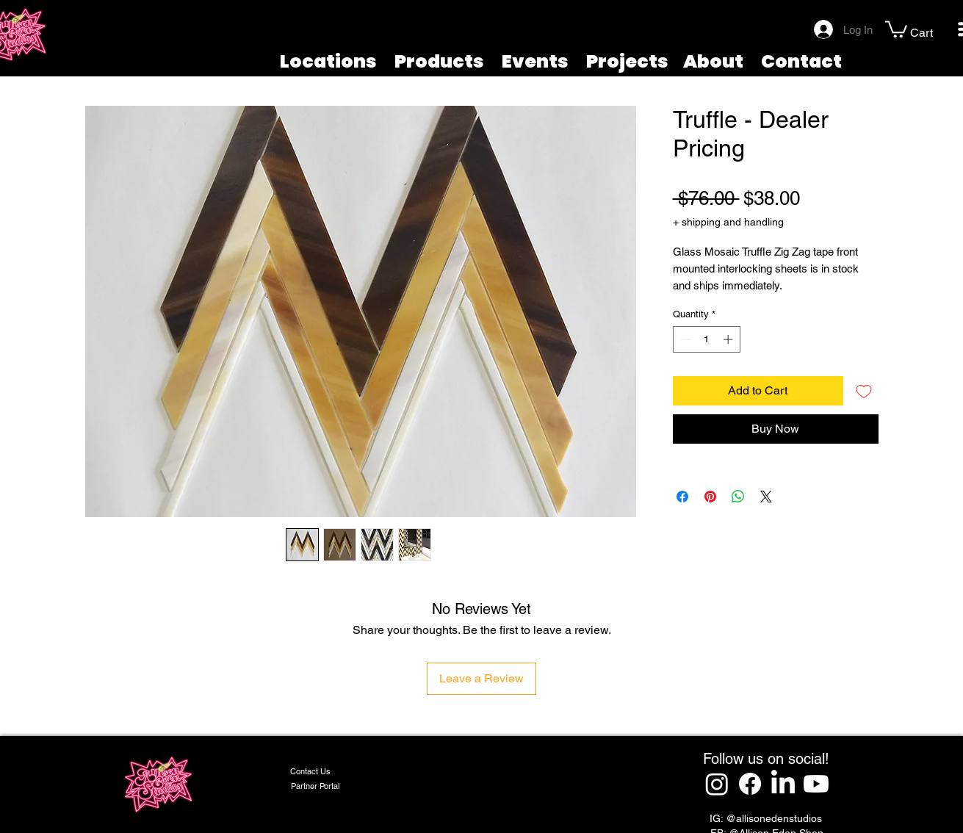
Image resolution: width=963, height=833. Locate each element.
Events (535, 61)
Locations (328, 61)
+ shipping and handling (728, 222)
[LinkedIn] (783, 783)
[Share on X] (766, 496)
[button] (896, 28)
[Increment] (729, 339)
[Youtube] (816, 783)
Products (439, 61)
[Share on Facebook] (682, 496)
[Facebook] (750, 783)
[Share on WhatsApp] (738, 496)
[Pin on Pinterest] (710, 496)
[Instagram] (717, 783)
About (713, 61)
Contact (801, 61)
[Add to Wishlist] (864, 390)
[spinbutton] (706, 339)
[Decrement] (684, 339)
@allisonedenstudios (774, 818)
